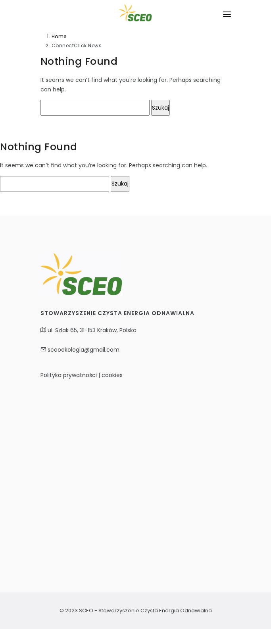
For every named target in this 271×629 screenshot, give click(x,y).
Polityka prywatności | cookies (81, 375)
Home (59, 36)
